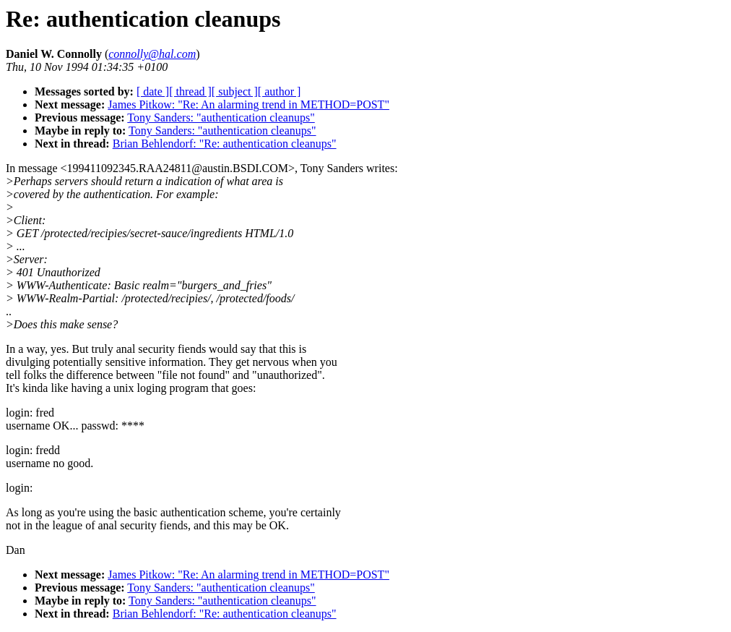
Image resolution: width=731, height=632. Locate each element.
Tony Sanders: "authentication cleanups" (220, 117)
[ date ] (153, 91)
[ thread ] (190, 91)
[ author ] (279, 91)
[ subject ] (235, 91)
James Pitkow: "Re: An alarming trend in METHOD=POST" (248, 104)
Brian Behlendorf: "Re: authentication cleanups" (225, 143)
